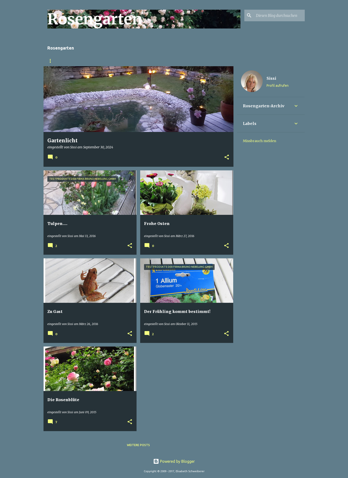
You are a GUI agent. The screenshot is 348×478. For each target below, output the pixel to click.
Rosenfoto (124, 60)
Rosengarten (58, 60)
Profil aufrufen (278, 85)
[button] (227, 157)
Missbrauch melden (259, 141)
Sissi (271, 78)
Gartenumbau (92, 60)
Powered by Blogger (174, 461)
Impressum (153, 60)
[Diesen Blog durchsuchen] (279, 15)
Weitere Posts (138, 445)
